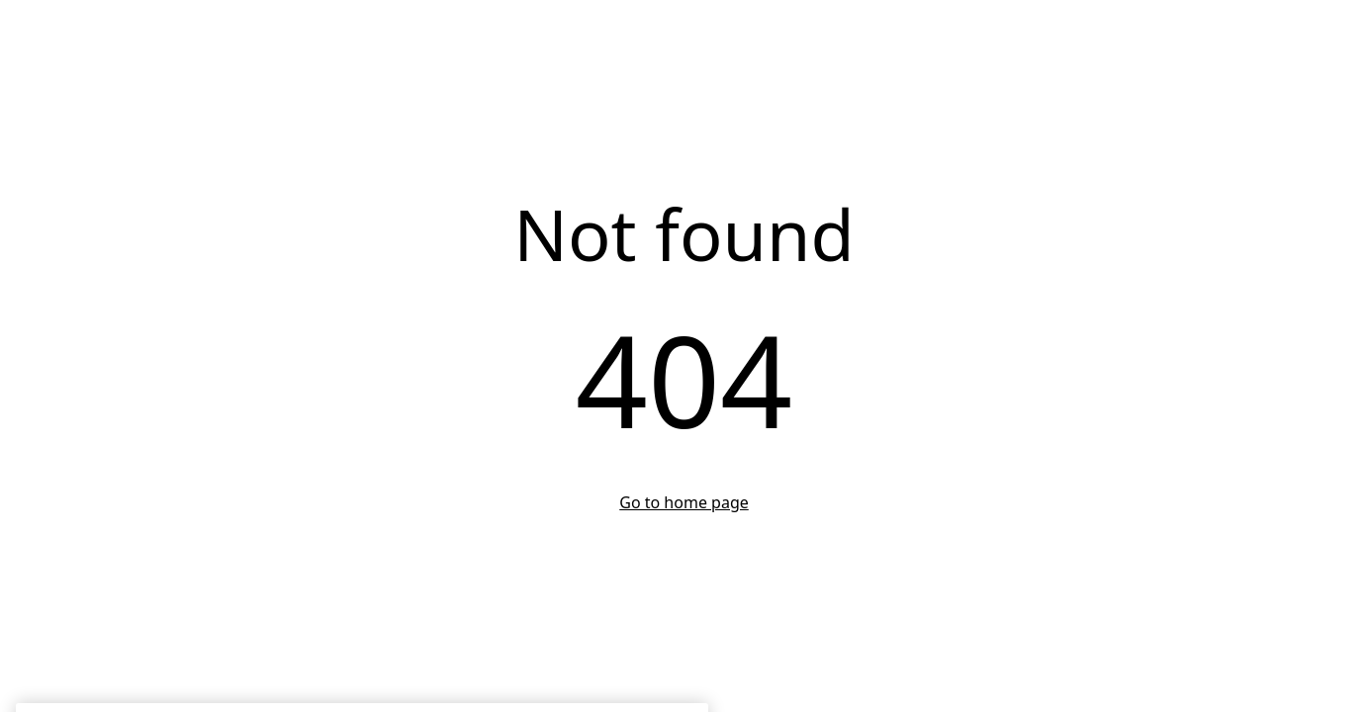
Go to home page (684, 502)
